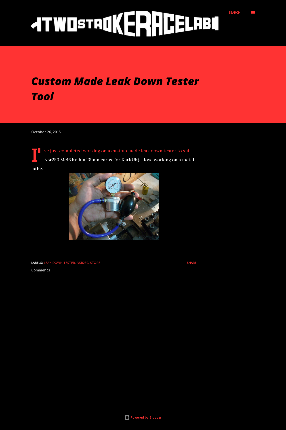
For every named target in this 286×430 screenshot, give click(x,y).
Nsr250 (82, 262)
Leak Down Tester (59, 262)
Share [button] (192, 262)
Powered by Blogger (143, 417)
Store (95, 262)
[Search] (234, 12)
